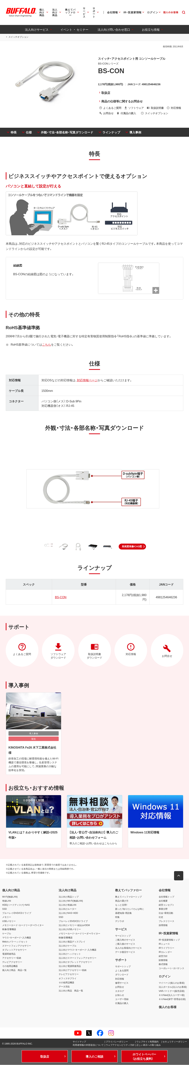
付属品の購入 (121, 1003)
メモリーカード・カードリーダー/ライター (23, 925)
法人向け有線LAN (67, 905)
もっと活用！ (121, 905)
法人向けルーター (67, 909)
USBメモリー (9, 921)
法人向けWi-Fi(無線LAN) (71, 901)
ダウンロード (121, 974)
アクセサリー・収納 (11, 958)
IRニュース (164, 943)
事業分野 (163, 909)
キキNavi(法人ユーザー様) (172, 995)
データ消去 (64, 986)
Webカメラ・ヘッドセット (15, 941)
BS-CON (60, 597)
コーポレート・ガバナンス (171, 968)
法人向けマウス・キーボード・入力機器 (77, 950)
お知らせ (119, 995)
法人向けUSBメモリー (70, 929)
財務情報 (163, 960)
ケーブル (6, 933)
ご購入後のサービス (125, 943)
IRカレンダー (165, 952)
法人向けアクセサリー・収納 (72, 970)
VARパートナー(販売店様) (172, 991)
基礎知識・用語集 (123, 913)
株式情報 (163, 964)
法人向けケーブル (67, 945)
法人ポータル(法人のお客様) (173, 986)
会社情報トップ (166, 896)
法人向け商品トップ (69, 896)
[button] (132, 547)
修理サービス (121, 982)
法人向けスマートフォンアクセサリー (77, 958)
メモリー (6, 917)
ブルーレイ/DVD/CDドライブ (16, 913)
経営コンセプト (166, 905)
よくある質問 (121, 970)
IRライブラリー (166, 948)
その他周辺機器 (10, 966)
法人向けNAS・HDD (68, 913)
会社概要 (163, 901)
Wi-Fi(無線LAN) (10, 896)
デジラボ (119, 921)
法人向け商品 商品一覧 (71, 990)
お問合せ (119, 986)
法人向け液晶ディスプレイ (72, 941)
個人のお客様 (167, 1007)
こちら (46, 344)
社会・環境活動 (166, 913)
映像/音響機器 (9, 929)
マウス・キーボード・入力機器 (16, 937)
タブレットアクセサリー (14, 950)
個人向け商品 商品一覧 (14, 970)
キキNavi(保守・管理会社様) (172, 999)
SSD (4, 909)
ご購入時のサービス (125, 939)
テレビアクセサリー (12, 962)
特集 (117, 917)
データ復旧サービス (125, 952)
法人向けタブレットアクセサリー (75, 962)
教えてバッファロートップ (128, 896)
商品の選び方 (121, 901)
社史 (161, 917)
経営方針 (163, 956)
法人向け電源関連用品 (70, 966)
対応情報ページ (87, 380)
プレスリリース (166, 921)
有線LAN (6, 901)
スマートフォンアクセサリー (16, 945)
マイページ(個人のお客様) (172, 982)
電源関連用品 (9, 954)
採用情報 (163, 925)
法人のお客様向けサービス (128, 948)
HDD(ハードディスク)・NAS (16, 905)
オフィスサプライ (67, 978)
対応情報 (119, 978)
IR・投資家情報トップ (169, 939)
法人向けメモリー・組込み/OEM (74, 925)
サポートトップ (123, 966)
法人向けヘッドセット (70, 954)
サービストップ (123, 935)
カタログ (119, 991)
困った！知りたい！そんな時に (129, 909)
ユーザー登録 (121, 999)
